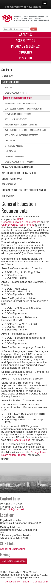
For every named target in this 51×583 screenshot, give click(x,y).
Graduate (8, 76)
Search (33, 29)
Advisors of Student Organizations (19, 173)
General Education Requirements (18, 98)
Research (25, 57)
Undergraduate (11, 82)
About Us (25, 34)
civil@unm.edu (16, 509)
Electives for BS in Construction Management (25, 108)
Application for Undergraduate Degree (21, 135)
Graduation (10, 140)
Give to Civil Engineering (14, 561)
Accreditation (25, 40)
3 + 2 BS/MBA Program (14, 145)
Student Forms (9, 184)
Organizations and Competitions (17, 167)
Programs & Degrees (25, 46)
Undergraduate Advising (15, 156)
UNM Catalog (10, 151)
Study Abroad (8, 196)
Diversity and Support (12, 178)
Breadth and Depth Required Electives (21, 103)
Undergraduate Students (16, 92)
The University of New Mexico (23, 6)
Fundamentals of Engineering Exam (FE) (21, 124)
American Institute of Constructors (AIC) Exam (25, 129)
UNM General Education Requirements (20, 220)
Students (25, 52)
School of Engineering (13, 548)
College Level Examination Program (24, 453)
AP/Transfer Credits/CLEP (16, 119)
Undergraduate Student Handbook (19, 161)
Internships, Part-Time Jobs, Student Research (24, 190)
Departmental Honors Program (18, 114)
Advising (8, 87)
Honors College (21, 439)
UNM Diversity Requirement (17, 224)
